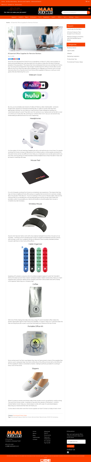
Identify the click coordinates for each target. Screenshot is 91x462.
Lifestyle (69, 53)
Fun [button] (39, 17)
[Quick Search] (74, 12)
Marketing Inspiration (73, 56)
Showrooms (18, 4)
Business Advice (71, 47)
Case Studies (70, 50)
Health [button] (53, 17)
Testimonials (36, 437)
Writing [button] (71, 17)
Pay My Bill (47, 443)
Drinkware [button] (33, 17)
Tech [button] (64, 17)
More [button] (76, 17)
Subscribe (70, 446)
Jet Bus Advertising (11, 1)
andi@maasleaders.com (15, 10)
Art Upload (47, 441)
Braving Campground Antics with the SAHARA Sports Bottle (75, 38)
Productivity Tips (72, 59)
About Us (4, 4)
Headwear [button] (46, 17)
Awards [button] (20, 17)
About (34, 433)
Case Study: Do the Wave (74, 29)
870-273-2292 (15, 8)
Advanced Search (36, 1)
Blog (34, 435)
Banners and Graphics (24, 1)
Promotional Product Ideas (20, 415)
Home (3, 1)
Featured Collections (47, 438)
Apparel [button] (14, 17)
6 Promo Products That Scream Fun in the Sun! (74, 33)
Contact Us (11, 4)
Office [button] (59, 17)
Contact (35, 439)
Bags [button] (26, 17)
